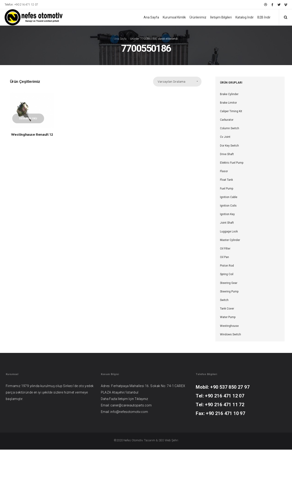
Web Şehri (171, 489)
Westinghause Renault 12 (32, 184)
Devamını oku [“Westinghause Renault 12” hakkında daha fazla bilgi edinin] (28, 167)
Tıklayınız (141, 448)
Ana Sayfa (120, 63)
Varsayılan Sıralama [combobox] (171, 131)
